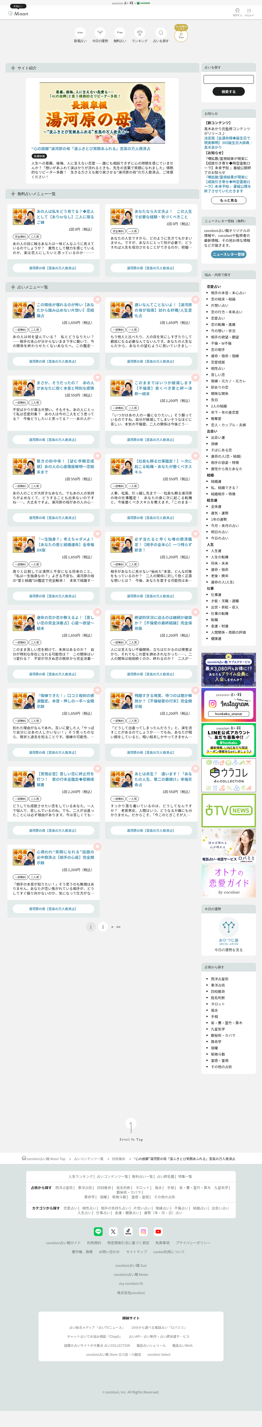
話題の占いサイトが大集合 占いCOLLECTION (97, 1345)
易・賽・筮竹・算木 (226, 1022)
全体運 (216, 506)
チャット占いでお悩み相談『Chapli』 (95, 1336)
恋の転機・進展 (223, 324)
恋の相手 (218, 349)
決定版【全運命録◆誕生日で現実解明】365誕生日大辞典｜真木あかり (228, 142)
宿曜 (214, 1047)
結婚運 (216, 481)
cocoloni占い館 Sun (131, 1265)
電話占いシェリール (151, 1345)
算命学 (216, 1041)
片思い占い (142, 1208)
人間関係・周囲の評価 (228, 632)
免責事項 (162, 1242)
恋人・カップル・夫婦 (228, 424)
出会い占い (220, 1208)
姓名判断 (218, 997)
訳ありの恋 (219, 387)
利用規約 (94, 1242)
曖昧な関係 (219, 393)
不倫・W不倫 (221, 343)
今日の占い (219, 538)
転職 (214, 619)
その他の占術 (221, 1066)
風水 (214, 1010)
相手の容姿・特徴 (225, 462)
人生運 (216, 550)
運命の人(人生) (222, 582)
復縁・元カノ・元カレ (228, 380)
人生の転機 (219, 556)
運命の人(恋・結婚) (226, 456)
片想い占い (219, 305)
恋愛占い (218, 318)
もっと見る (228, 200)
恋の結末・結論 (223, 299)
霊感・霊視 (219, 1060)
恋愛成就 (218, 362)
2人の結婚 (219, 406)
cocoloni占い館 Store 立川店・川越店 (113, 1354)
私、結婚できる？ (225, 487)
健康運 (216, 638)
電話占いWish (182, 1345)
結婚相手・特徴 (223, 493)
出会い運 (218, 437)
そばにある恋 (221, 449)
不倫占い (181, 1208)
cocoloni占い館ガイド (63, 1242)
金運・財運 (219, 625)
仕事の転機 (219, 613)
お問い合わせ (109, 1251)
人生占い (84, 1212)
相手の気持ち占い (115, 1208)
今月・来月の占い (225, 525)
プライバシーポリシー (193, 1242)
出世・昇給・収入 (225, 607)
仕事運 (216, 594)
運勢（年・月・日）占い (163, 1212)
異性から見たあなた (226, 468)
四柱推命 (218, 991)
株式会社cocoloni (131, 1292)
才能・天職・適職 (225, 600)
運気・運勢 (219, 513)
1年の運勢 (219, 519)
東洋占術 (218, 985)
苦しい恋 (218, 374)
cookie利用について (169, 1251)
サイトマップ (136, 1251)
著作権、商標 (82, 1251)
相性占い (218, 368)
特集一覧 (185, 1176)
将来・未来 (219, 563)
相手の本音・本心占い (228, 292)
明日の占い (219, 531)
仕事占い (103, 1212)
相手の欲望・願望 (225, 336)
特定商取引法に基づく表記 (128, 1242)
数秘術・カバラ (223, 1035)
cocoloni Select (158, 1354)
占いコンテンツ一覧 (88, 1158)
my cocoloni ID (131, 1283)
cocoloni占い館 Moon (131, 1274)
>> (118, 927)
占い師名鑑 (165, 1176)
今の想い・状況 (223, 330)
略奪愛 (216, 418)
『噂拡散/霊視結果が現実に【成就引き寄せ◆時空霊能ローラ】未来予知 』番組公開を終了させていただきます (227, 183)
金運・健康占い (127, 1212)
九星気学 (218, 1029)
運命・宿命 (219, 569)
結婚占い (200, 1208)
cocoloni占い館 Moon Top (43, 1158)
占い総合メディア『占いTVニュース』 (97, 1327)
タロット (218, 1003)
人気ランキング (81, 1176)
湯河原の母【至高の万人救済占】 (53, 268)
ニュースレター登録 (229, 254)
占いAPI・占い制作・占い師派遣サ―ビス (159, 1336)
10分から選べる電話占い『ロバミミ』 (159, 1327)
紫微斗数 (218, 1054)
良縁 (214, 443)
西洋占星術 (219, 978)
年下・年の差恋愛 (225, 412)
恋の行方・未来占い (226, 311)
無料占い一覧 (142, 1176)
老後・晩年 (219, 575)
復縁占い (162, 1208)
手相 (214, 1016)
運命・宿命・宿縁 (225, 355)
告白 (214, 399)
